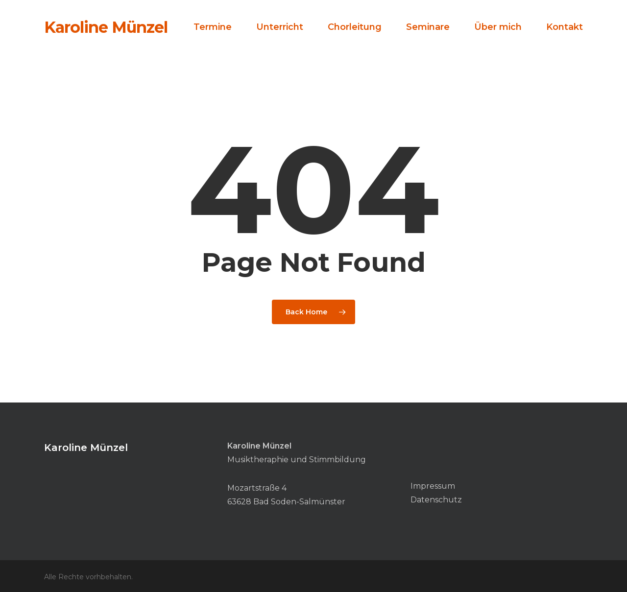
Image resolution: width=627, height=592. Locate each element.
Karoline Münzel (106, 27)
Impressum (432, 486)
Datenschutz (436, 499)
